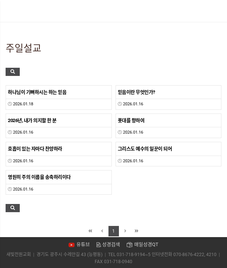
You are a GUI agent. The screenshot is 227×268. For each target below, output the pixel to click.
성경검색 (111, 244)
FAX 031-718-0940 (113, 261)
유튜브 (83, 244)
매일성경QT (146, 244)
